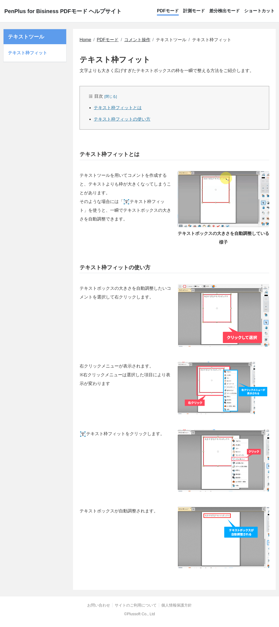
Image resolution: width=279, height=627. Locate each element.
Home (85, 39)
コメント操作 (137, 39)
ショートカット (259, 10)
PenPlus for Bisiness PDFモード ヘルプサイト (63, 11)
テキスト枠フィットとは (118, 107)
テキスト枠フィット (27, 52)
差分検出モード (224, 10)
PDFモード (168, 10)
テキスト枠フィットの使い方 (122, 119)
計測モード (194, 10)
